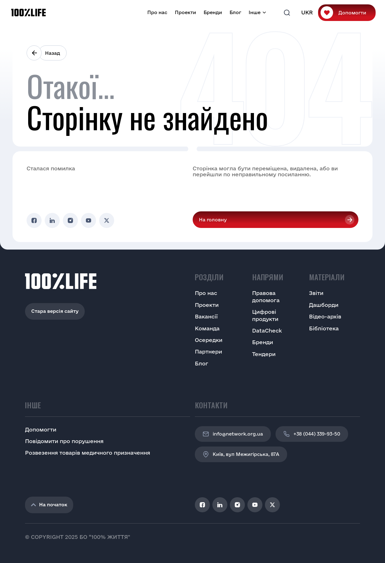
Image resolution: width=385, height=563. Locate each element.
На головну (213, 219)
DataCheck (267, 330)
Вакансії (206, 316)
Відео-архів (325, 316)
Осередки (208, 340)
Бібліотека (324, 328)
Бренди (213, 12)
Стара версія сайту (55, 311)
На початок (49, 504)
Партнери (208, 351)
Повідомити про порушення (64, 441)
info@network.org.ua (233, 434)
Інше (255, 12)
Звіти (316, 293)
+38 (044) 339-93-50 (311, 434)
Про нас (157, 12)
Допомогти (352, 12)
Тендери (264, 354)
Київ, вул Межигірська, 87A (241, 454)
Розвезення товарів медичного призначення (87, 453)
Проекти (185, 12)
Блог (235, 12)
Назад (52, 53)
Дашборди (323, 305)
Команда (207, 328)
